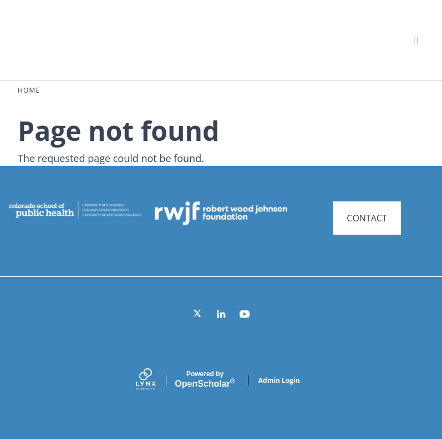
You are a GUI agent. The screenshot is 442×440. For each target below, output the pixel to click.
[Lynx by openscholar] (155, 380)
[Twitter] (198, 314)
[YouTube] (245, 314)
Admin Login (279, 380)
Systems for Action (108, 39)
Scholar (205, 379)
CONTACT (367, 218)
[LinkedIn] (221, 314)
